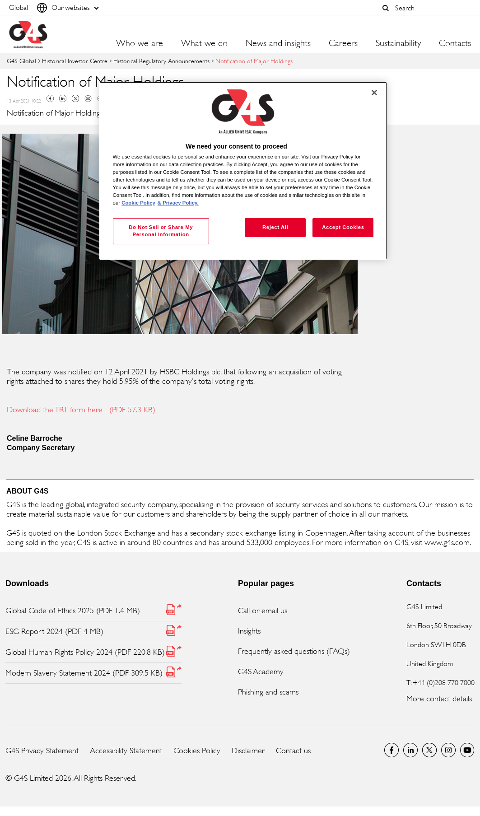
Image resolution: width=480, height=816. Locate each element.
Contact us (293, 750)
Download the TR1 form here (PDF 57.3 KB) (81, 409)
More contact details (439, 698)
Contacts (455, 43)
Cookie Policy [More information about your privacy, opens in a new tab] (138, 202)
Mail (88, 98)
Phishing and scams (268, 691)
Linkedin (62, 98)
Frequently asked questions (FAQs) (294, 651)
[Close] (374, 93)
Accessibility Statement (126, 750)
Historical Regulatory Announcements (161, 61)
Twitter (75, 98)
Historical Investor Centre (74, 61)
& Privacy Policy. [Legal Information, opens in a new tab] (178, 202)
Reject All (275, 227)
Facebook (50, 98)
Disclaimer (248, 750)
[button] (386, 8)
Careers (343, 43)
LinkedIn (410, 750)
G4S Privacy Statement (42, 750)
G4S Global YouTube (467, 750)
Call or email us (262, 610)
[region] (243, 171)
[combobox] (431, 8)
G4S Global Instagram (448, 750)
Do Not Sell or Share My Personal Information (161, 230)
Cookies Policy (196, 750)
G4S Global (21, 61)
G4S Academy (261, 671)
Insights (249, 630)
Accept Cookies (343, 227)
